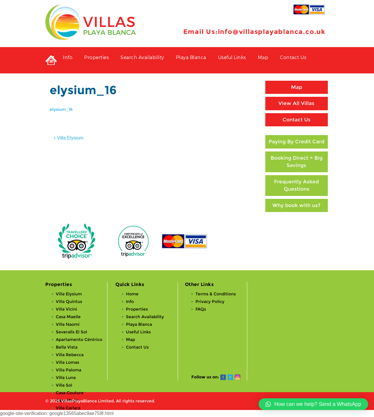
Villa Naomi (67, 324)
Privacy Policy (209, 301)
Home (132, 294)
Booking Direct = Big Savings (297, 161)
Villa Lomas (67, 362)
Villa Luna (66, 377)
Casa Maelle (68, 316)
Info (67, 57)
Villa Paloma (68, 370)
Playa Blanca (191, 57)
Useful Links (232, 57)
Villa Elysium (70, 137)
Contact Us (293, 57)
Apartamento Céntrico (79, 339)
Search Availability (142, 57)
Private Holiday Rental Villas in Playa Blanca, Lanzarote (51, 60)
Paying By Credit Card (296, 141)
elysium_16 (61, 109)
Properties (96, 57)
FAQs (200, 309)
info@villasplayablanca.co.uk (271, 32)
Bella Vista (66, 347)
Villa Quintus (69, 301)
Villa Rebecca (70, 354)
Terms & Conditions (215, 294)
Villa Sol (64, 385)
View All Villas (296, 103)
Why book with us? (296, 205)
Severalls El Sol (71, 332)
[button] (313, 404)
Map (263, 57)
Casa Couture (70, 392)
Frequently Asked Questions (296, 185)
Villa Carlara (68, 408)
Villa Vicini (66, 309)
